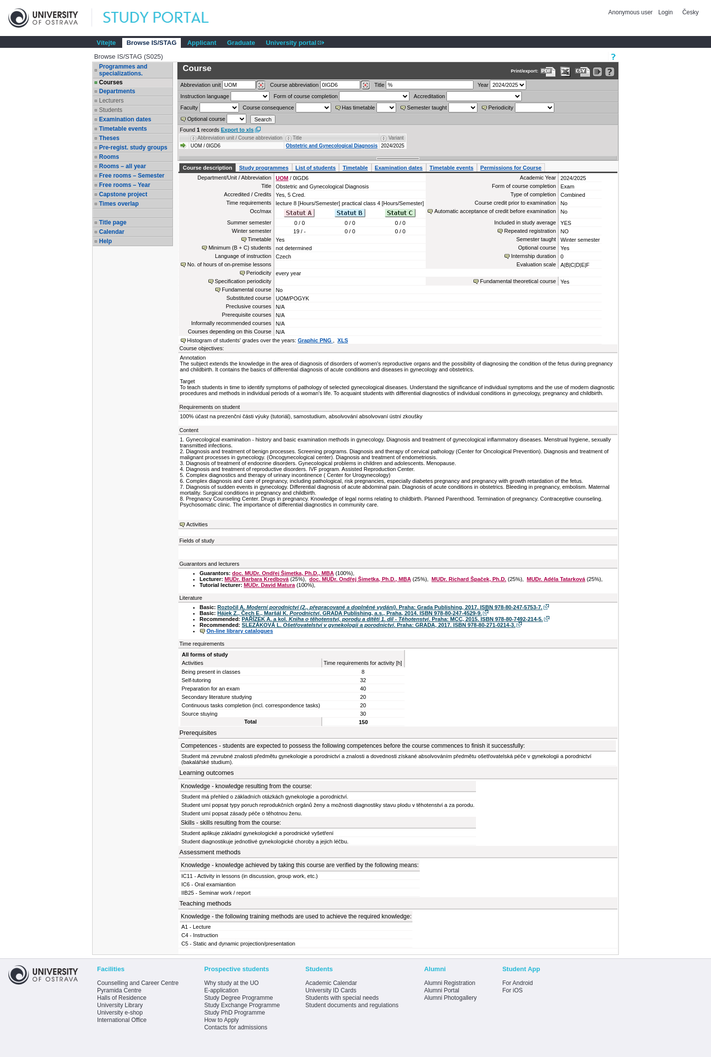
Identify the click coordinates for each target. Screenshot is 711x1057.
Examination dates (125, 119)
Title (379, 85)
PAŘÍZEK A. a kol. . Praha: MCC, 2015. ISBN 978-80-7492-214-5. (392, 619)
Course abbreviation (294, 85)
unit (200, 85)
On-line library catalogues (239, 631)
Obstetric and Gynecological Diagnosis (331, 145)
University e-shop (120, 1012)
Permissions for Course (511, 168)
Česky (690, 12)
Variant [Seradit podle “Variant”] (396, 138)
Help (105, 241)
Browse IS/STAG (152, 42)
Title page (113, 222)
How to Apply (221, 1020)
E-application (221, 990)
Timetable (355, 168)
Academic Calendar (331, 983)
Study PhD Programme (234, 1012)
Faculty (189, 107)
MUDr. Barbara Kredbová (257, 579)
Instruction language (204, 96)
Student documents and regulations (352, 1005)
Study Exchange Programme (241, 1005)
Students (110, 110)
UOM (282, 178)
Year (482, 85)
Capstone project (123, 194)
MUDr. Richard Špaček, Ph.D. (469, 579)
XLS (343, 340)
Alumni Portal (441, 990)
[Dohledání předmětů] (365, 85)
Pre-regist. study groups (133, 147)
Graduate (241, 42)
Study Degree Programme (238, 997)
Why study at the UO (231, 983)
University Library (120, 1005)
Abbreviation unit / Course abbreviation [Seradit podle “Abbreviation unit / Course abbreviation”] (240, 138)
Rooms (109, 156)
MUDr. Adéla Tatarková (556, 579)
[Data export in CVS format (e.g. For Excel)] (582, 72)
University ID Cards (330, 990)
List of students (316, 168)
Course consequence (268, 107)
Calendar (111, 231)
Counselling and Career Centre (137, 983)
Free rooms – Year (124, 185)
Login (665, 12)
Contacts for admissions (235, 1027)
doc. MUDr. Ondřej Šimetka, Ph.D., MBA (283, 573)
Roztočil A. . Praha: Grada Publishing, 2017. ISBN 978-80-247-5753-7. (379, 607)
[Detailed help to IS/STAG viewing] (610, 72)
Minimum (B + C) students (239, 248)
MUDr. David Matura (269, 585)
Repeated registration (530, 231)
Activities (196, 524)
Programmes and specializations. (123, 70)
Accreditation (429, 96)
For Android (517, 983)
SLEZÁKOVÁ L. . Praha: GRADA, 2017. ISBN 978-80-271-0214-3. (379, 625)
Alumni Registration (449, 983)
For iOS (512, 990)
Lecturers (111, 100)
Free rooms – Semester (132, 175)
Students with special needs (342, 997)
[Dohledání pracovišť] (261, 85)
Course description (207, 168)
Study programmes (263, 168)
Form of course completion (305, 96)
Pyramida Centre (119, 990)
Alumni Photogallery (450, 997)
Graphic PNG (315, 340)
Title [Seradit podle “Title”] (297, 138)
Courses (111, 82)
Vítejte (106, 42)
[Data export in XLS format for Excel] (565, 72)
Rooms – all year (122, 166)
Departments (117, 91)
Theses (109, 138)
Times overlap (118, 203)
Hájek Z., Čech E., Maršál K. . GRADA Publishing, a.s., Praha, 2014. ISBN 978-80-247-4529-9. (349, 613)
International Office (122, 1020)
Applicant (201, 42)
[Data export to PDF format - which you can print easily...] (548, 72)
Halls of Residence (121, 997)
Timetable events (123, 128)
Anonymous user (631, 12)
